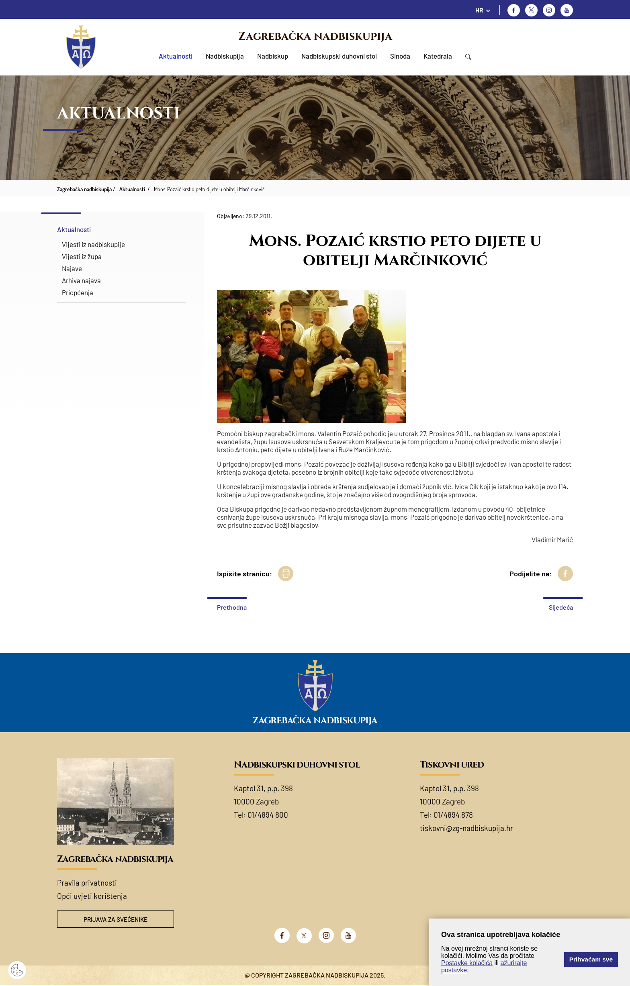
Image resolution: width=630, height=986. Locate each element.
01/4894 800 (268, 814)
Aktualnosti (175, 56)
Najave (72, 268)
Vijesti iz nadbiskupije (93, 244)
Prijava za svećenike (115, 919)
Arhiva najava (81, 280)
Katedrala (437, 56)
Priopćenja (77, 292)
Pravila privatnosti (87, 882)
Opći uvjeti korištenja (92, 895)
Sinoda (400, 56)
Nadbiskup (272, 56)
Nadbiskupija (225, 56)
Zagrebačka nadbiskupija (315, 36)
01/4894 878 (453, 814)
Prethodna (232, 607)
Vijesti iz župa (82, 256)
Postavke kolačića (467, 962)
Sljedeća (561, 607)
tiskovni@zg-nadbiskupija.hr (466, 828)
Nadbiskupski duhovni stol (339, 56)
